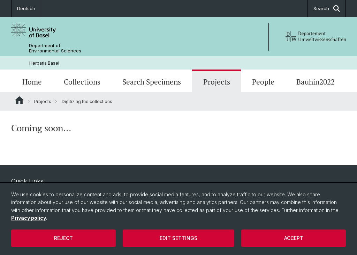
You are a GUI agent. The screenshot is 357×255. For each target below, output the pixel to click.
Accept (293, 238)
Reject (63, 238)
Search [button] (326, 8)
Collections (82, 82)
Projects (216, 82)
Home (32, 82)
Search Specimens (151, 82)
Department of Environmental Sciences (55, 48)
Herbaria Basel (44, 63)
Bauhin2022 (315, 82)
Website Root (19, 100)
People (263, 82)
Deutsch (26, 8)
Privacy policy (28, 218)
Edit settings (178, 238)
